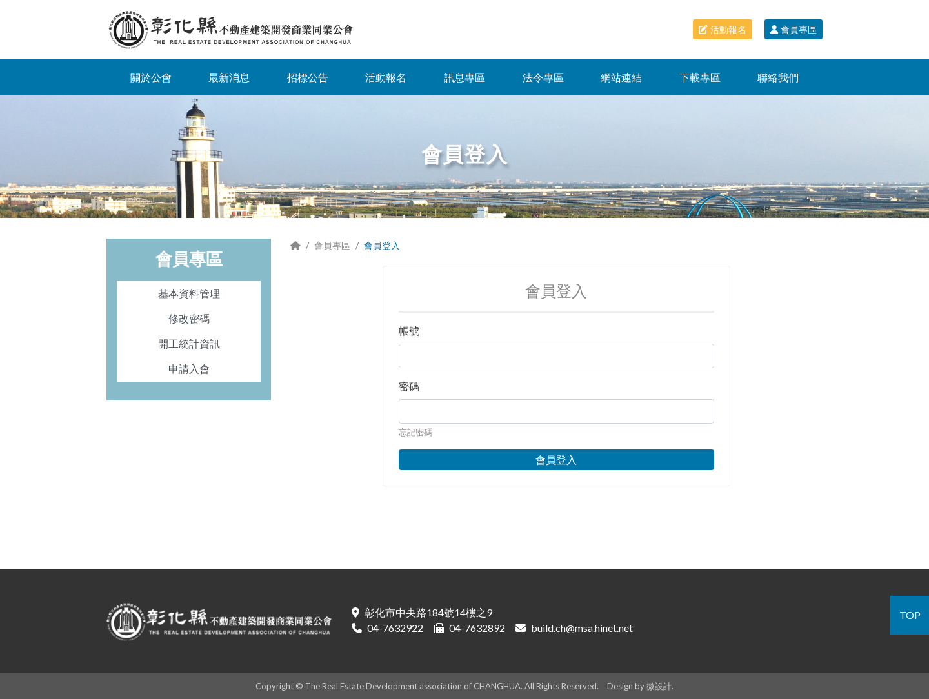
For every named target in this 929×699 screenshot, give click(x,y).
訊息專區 (464, 77)
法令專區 (543, 77)
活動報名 (722, 29)
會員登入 (556, 459)
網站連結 (621, 77)
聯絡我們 (778, 77)
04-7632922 (395, 628)
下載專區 (700, 77)
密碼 (409, 386)
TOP (910, 615)
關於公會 (151, 77)
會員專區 (793, 29)
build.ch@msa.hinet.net (582, 628)
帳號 (409, 330)
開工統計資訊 (189, 343)
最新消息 (229, 77)
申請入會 (189, 368)
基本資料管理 (189, 293)
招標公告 (307, 77)
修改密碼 (189, 318)
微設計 (659, 686)
